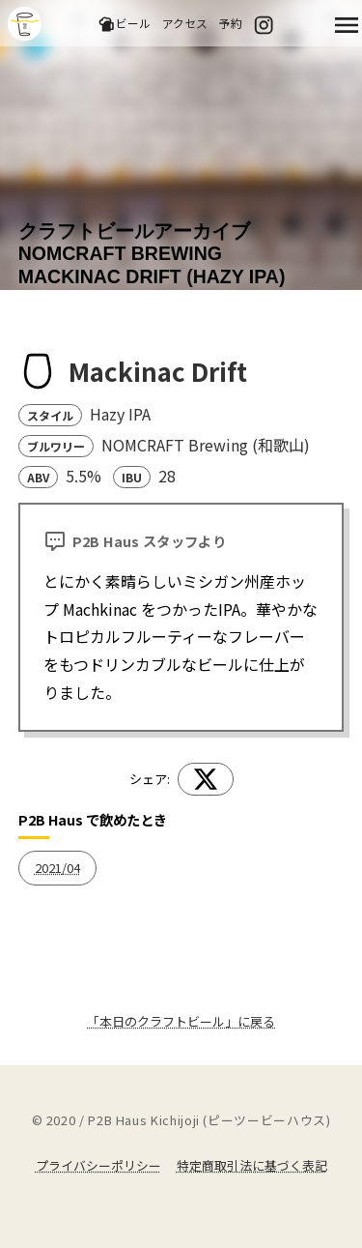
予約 (230, 23)
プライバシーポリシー (98, 1165)
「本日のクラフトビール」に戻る (181, 1021)
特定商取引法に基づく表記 (252, 1165)
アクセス (185, 23)
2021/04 (57, 867)
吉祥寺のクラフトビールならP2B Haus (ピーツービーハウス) (25, 24)
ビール (124, 24)
